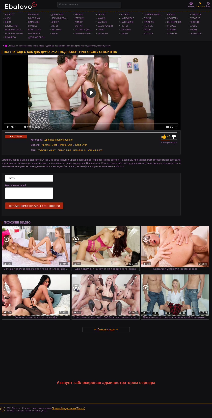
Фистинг (195, 22)
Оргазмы (126, 30)
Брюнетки (10, 37)
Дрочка (55, 22)
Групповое (34, 33)
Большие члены (14, 33)
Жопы (55, 33)
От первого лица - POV (154, 14)
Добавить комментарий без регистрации (34, 206)
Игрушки (79, 18)
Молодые (103, 33)
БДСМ (8, 22)
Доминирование (61, 18)
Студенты (195, 14)
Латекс (101, 14)
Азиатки (9, 14)
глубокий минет (47, 150)
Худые (193, 26)
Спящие (171, 30)
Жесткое (56, 30)
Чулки (193, 30)
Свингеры (172, 18)
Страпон (172, 33)
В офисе (32, 26)
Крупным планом (84, 33)
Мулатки (125, 14)
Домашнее (57, 14)
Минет (101, 30)
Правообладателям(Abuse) (68, 408)
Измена (79, 22)
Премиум (149, 22)
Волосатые (34, 30)
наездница (79, 150)
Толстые (195, 18)
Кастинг (79, 26)
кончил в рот (95, 150)
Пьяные (148, 26)
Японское (196, 33)
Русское (149, 33)
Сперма (171, 26)
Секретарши (174, 22)
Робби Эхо (66, 144)
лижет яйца (64, 150)
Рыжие (171, 14)
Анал (8, 18)
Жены (55, 26)
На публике (127, 22)
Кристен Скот (49, 144)
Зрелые (79, 14)
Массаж (102, 22)
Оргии (124, 33)
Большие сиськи (14, 30)
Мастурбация (105, 26)
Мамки (101, 18)
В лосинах (34, 18)
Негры (124, 26)
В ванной (33, 14)
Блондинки (11, 26)
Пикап (147, 18)
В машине (33, 22)
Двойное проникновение (38, 37)
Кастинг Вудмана (84, 30)
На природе (127, 18)
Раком (147, 30)
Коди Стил (81, 144)
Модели (191, 4)
